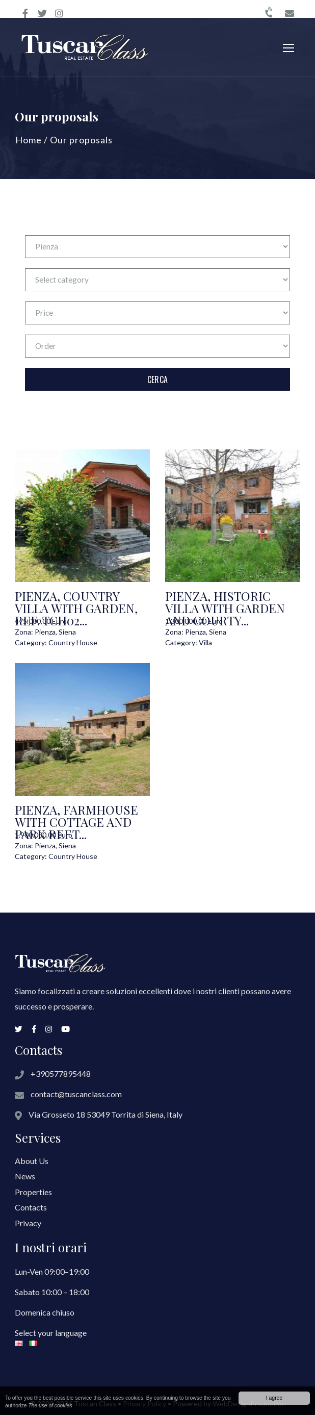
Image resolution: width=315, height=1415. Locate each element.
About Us (31, 1161)
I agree (274, 1398)
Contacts (31, 1207)
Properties (33, 1192)
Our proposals (81, 139)
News (25, 1176)
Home (28, 139)
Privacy (28, 1223)
